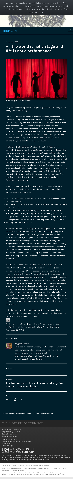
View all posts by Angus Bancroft (29, 359)
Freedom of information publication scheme (16, 441)
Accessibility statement (9, 439)
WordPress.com (47, 413)
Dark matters (9, 30)
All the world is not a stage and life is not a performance (30, 324)
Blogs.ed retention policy (10, 434)
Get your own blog (44, 465)
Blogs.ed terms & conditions (11, 429)
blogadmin (20, 327)
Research (11, 368)
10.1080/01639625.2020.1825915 (25, 316)
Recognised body (9, 459)
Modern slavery (7, 443)
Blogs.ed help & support (10, 436)
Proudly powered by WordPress (13, 413)
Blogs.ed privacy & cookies (11, 432)
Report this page (7, 445)
